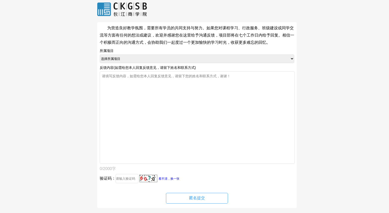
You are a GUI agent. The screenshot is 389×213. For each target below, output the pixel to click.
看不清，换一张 (169, 178)
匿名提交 (197, 198)
